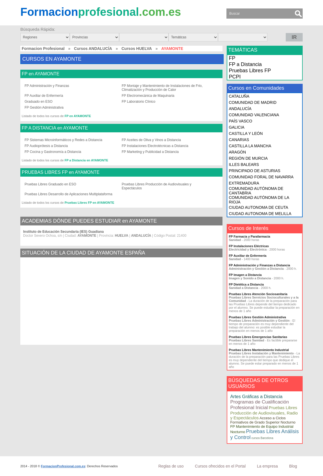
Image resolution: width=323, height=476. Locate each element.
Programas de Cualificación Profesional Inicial (259, 404)
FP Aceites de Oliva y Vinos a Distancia (151, 140)
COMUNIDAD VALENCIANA (254, 115)
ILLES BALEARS (244, 164)
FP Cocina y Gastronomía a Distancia (53, 152)
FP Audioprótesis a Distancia (46, 146)
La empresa (267, 466)
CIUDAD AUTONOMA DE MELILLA (260, 213)
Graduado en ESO (39, 102)
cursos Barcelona (262, 438)
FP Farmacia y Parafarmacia (249, 236)
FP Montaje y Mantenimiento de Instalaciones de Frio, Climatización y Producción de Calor (162, 88)
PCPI (235, 77)
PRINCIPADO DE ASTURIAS (254, 170)
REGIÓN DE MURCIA (248, 158)
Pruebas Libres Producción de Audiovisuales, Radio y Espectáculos (264, 412)
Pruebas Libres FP (250, 70)
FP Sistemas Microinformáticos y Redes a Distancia (63, 140)
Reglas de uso (171, 466)
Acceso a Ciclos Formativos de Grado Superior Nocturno (262, 420)
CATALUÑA (239, 96)
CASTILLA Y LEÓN (246, 133)
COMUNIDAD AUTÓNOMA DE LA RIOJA (259, 199)
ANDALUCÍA (240, 108)
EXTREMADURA (244, 183)
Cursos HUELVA (136, 48)
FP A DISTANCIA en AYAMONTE (55, 128)
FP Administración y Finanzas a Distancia (259, 265)
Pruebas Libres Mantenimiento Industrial (259, 350)
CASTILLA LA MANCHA (250, 146)
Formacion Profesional (43, 48)
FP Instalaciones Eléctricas (249, 246)
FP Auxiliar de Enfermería (44, 96)
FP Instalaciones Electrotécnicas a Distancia (155, 146)
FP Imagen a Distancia (245, 275)
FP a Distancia (245, 64)
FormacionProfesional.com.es (63, 466)
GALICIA (236, 127)
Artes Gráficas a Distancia (256, 396)
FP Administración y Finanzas (47, 86)
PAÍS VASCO (240, 121)
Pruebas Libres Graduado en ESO (50, 184)
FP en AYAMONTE (40, 74)
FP (232, 58)
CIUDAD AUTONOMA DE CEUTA (258, 207)
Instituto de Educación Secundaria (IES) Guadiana (63, 232)
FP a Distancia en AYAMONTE (86, 160)
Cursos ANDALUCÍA (93, 48)
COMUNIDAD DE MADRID (252, 102)
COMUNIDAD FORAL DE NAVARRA (261, 177)
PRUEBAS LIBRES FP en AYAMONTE (61, 172)
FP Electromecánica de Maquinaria (148, 96)
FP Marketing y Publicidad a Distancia (150, 152)
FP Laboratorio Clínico (138, 102)
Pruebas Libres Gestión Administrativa (257, 317)
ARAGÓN (237, 152)
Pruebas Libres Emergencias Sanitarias (258, 337)
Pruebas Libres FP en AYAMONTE (89, 202)
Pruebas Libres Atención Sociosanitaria (258, 294)
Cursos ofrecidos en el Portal (220, 466)
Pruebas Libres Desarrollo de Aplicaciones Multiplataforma (68, 194)
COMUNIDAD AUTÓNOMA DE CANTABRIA (256, 190)
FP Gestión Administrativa (44, 107)
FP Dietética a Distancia (246, 284)
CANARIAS (239, 139)
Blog (293, 466)
